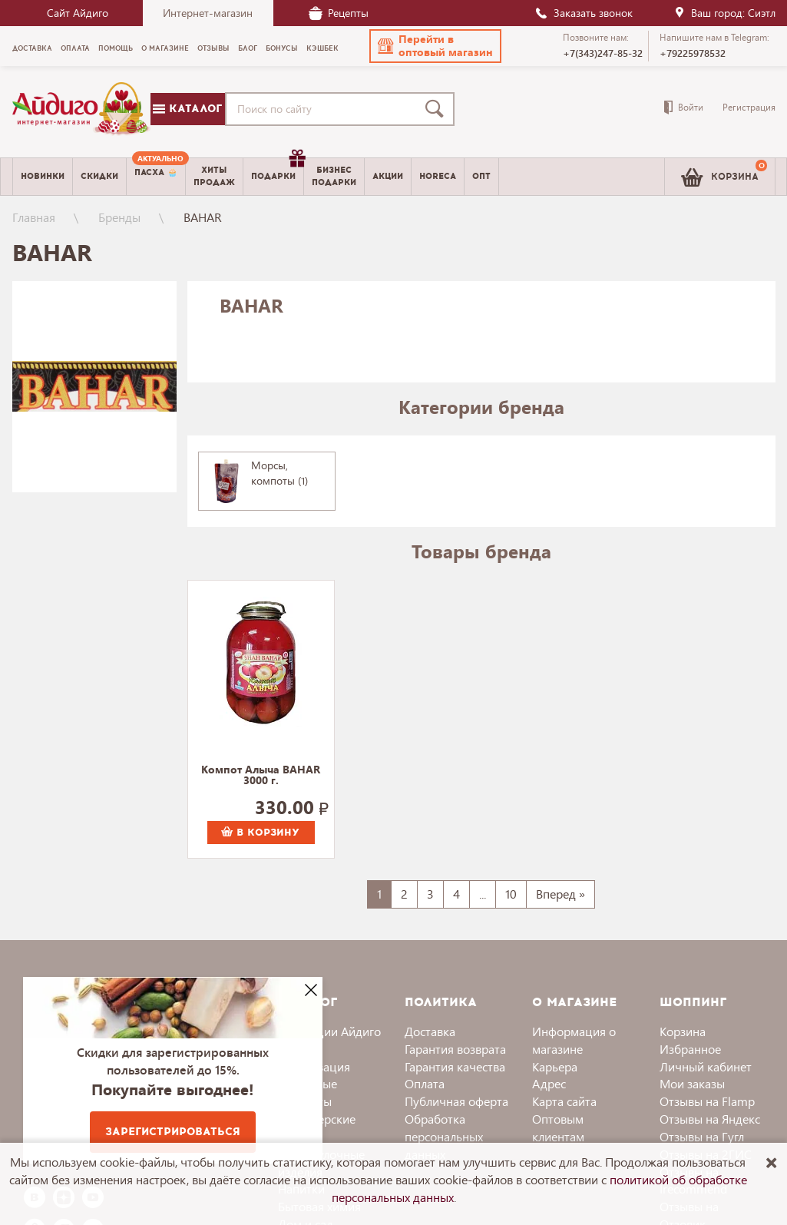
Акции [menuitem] (387, 176)
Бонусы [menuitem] (282, 48)
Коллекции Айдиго (329, 1031)
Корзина (683, 1031)
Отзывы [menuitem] (213, 48)
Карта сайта (564, 1101)
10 (511, 894)
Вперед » (560, 894)
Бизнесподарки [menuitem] (334, 176)
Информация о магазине (574, 1040)
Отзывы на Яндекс (710, 1119)
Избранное (690, 1049)
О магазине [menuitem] (165, 48)
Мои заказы (692, 1083)
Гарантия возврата (455, 1049)
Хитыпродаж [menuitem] (214, 176)
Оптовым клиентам (558, 1127)
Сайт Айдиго (77, 12)
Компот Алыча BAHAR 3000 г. (260, 775)
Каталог (187, 109)
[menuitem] (156, 176)
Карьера (554, 1066)
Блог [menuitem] (247, 48)
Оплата (425, 1083)
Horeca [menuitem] (437, 176)
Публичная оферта (456, 1101)
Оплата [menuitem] (75, 48)
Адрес (549, 1083)
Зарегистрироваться (172, 1132)
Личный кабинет (706, 1066)
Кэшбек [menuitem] (322, 48)
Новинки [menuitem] (42, 176)
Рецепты (339, 12)
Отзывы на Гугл (702, 1136)
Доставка (430, 1031)
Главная (33, 217)
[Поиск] (438, 109)
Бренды (119, 217)
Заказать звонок (583, 12)
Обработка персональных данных (444, 1136)
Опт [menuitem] (481, 176)
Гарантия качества (455, 1066)
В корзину (260, 832)
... (482, 894)
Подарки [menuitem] (277, 170)
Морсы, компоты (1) (279, 473)
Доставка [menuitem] (32, 48)
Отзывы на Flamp (707, 1101)
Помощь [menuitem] (115, 48)
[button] (435, 46)
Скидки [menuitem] (99, 176)
